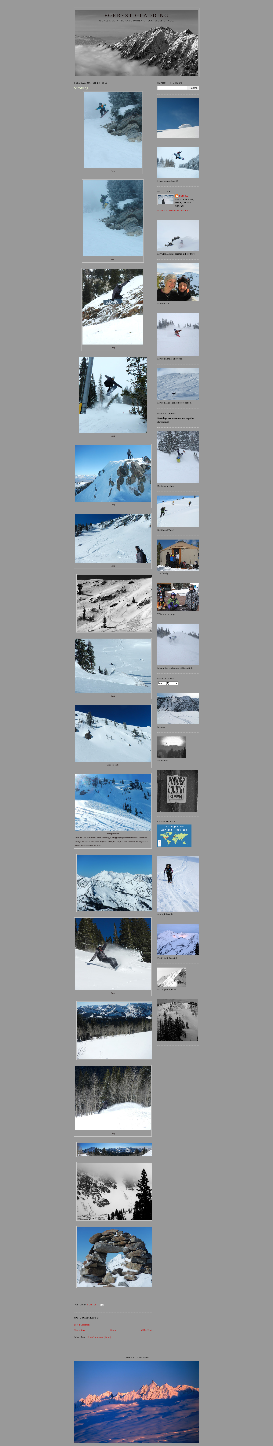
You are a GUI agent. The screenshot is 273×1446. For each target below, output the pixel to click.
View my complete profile (173, 211)
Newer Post (79, 1330)
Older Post (146, 1330)
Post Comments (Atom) (99, 1337)
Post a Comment (82, 1324)
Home (113, 1330)
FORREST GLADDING (136, 15)
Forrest (184, 196)
